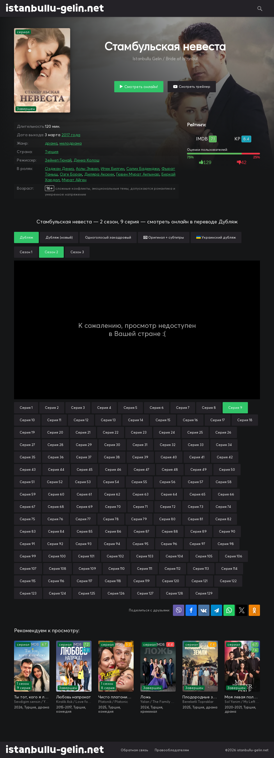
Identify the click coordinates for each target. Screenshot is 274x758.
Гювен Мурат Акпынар (137, 174)
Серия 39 (140, 457)
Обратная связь (134, 750)
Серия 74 (223, 506)
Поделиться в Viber (178, 610)
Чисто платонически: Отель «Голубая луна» (116, 696)
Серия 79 (139, 519)
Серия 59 (28, 494)
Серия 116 (56, 581)
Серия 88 (170, 531)
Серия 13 (108, 420)
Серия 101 (86, 556)
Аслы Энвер (87, 168)
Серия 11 (54, 420)
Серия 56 (167, 482)
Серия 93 (84, 544)
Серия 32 (167, 445)
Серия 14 (135, 420)
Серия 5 (130, 407)
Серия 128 (174, 593)
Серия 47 (141, 469)
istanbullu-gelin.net (55, 8)
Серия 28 (55, 445)
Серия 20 (55, 432)
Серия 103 (144, 556)
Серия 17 (217, 420)
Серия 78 (111, 519)
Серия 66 (226, 494)
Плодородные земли (200, 696)
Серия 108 (57, 568)
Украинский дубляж (216, 237)
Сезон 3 (77, 252)
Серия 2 (52, 407)
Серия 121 (199, 581)
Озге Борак (71, 174)
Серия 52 (55, 482)
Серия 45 (85, 469)
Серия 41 (196, 457)
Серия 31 (140, 445)
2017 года (70, 134)
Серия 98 (226, 544)
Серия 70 (113, 506)
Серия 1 (26, 407)
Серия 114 (229, 568)
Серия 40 (169, 457)
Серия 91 (27, 544)
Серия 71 (140, 506)
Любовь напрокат (73, 696)
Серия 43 (28, 469)
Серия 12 (81, 420)
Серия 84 (56, 531)
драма (51, 143)
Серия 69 (84, 506)
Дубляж (26, 237)
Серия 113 (201, 568)
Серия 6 (157, 407)
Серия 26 (223, 432)
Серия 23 (139, 432)
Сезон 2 (51, 252)
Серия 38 (112, 457)
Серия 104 (174, 556)
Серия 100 (57, 556)
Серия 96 (169, 544)
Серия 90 (227, 531)
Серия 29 (84, 445)
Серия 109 (87, 568)
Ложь (145, 696)
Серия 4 (104, 407)
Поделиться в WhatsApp (229, 610)
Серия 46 (113, 469)
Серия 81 (195, 519)
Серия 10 (27, 420)
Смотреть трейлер (194, 86)
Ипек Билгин (112, 168)
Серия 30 (112, 445)
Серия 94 (112, 544)
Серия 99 (28, 556)
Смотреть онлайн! (141, 86)
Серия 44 (56, 469)
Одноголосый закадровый (108, 237)
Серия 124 (57, 593)
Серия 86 (113, 531)
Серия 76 (55, 519)
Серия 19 (27, 432)
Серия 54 (111, 482)
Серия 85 (85, 531)
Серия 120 (170, 581)
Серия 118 (113, 581)
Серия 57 (195, 482)
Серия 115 (28, 581)
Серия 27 (27, 445)
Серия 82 (223, 519)
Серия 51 (27, 482)
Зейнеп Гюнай (58, 160)
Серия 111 (144, 568)
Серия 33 (196, 445)
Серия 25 (195, 432)
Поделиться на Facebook (191, 610)
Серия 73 (195, 506)
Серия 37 (84, 457)
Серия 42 (225, 457)
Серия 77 (83, 519)
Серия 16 (190, 420)
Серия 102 (115, 556)
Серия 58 (224, 482)
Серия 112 (173, 568)
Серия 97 (197, 544)
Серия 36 (56, 457)
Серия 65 (197, 494)
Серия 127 (145, 593)
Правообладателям (172, 750)
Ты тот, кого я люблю (31, 696)
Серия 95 (141, 544)
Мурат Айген (74, 179)
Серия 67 (27, 506)
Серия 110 (116, 568)
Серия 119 (141, 581)
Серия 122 (228, 581)
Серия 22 (110, 432)
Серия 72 (167, 506)
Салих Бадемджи (142, 168)
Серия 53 (83, 482)
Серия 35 (27, 457)
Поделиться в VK (203, 610)
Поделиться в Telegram (216, 610)
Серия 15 (163, 420)
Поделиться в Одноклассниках (254, 610)
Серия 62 (112, 494)
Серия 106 (233, 556)
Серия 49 (198, 469)
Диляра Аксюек (99, 174)
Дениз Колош (86, 160)
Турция (51, 151)
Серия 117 (84, 581)
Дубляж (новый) (59, 237)
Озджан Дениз (59, 168)
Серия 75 (27, 519)
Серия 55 (139, 482)
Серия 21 (83, 432)
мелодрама (71, 143)
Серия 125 (86, 593)
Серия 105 (204, 556)
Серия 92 (55, 544)
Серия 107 (28, 568)
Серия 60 (56, 494)
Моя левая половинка (242, 696)
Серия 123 (28, 593)
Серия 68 (56, 506)
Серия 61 (84, 494)
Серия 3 (78, 407)
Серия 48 (170, 469)
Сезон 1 (26, 252)
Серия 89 (198, 531)
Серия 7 (182, 407)
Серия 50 (227, 469)
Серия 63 (141, 494)
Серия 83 (28, 531)
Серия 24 (167, 432)
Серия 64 (169, 494)
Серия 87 (141, 531)
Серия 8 (209, 407)
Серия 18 (244, 420)
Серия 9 (235, 407)
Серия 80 (167, 519)
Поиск (260, 8)
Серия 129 (204, 593)
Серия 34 (224, 445)
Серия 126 (116, 593)
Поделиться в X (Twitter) (241, 610)
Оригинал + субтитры (163, 237)
